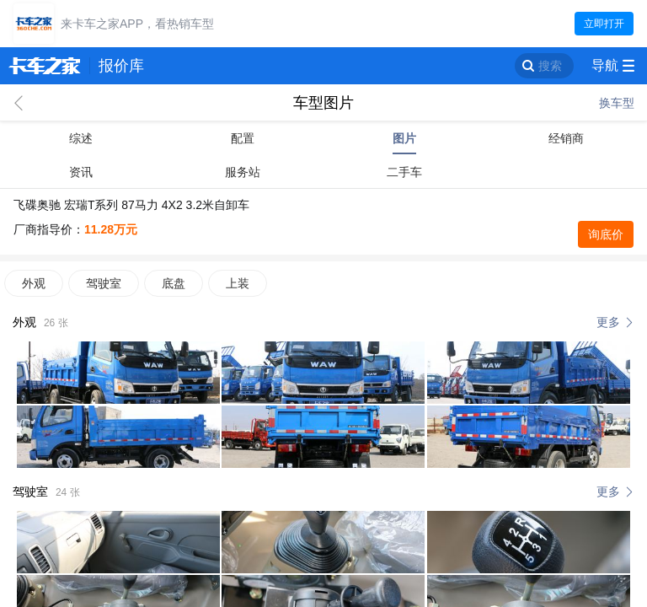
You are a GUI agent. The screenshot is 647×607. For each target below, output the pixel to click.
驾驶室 (103, 283)
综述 (81, 138)
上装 (237, 283)
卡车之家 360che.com (44, 65)
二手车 (404, 172)
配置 (242, 138)
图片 (404, 138)
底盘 (173, 283)
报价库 (121, 65)
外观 (33, 283)
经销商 (566, 138)
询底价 (605, 234)
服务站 (242, 172)
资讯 (81, 172)
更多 (608, 322)
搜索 (550, 66)
